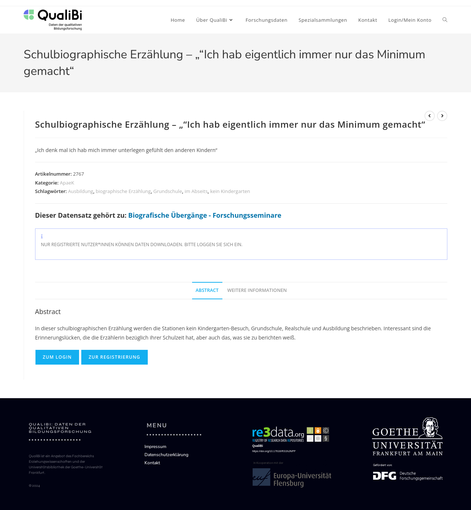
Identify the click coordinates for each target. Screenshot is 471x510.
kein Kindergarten (230, 191)
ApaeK (67, 182)
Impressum (155, 446)
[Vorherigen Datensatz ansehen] (429, 116)
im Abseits (196, 191)
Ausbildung (80, 191)
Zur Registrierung (114, 357)
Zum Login (57, 357)
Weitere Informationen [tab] (257, 290)
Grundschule (167, 191)
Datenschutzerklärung (166, 455)
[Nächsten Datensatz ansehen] (442, 116)
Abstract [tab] (207, 290)
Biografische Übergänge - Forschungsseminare (204, 215)
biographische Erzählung (123, 191)
